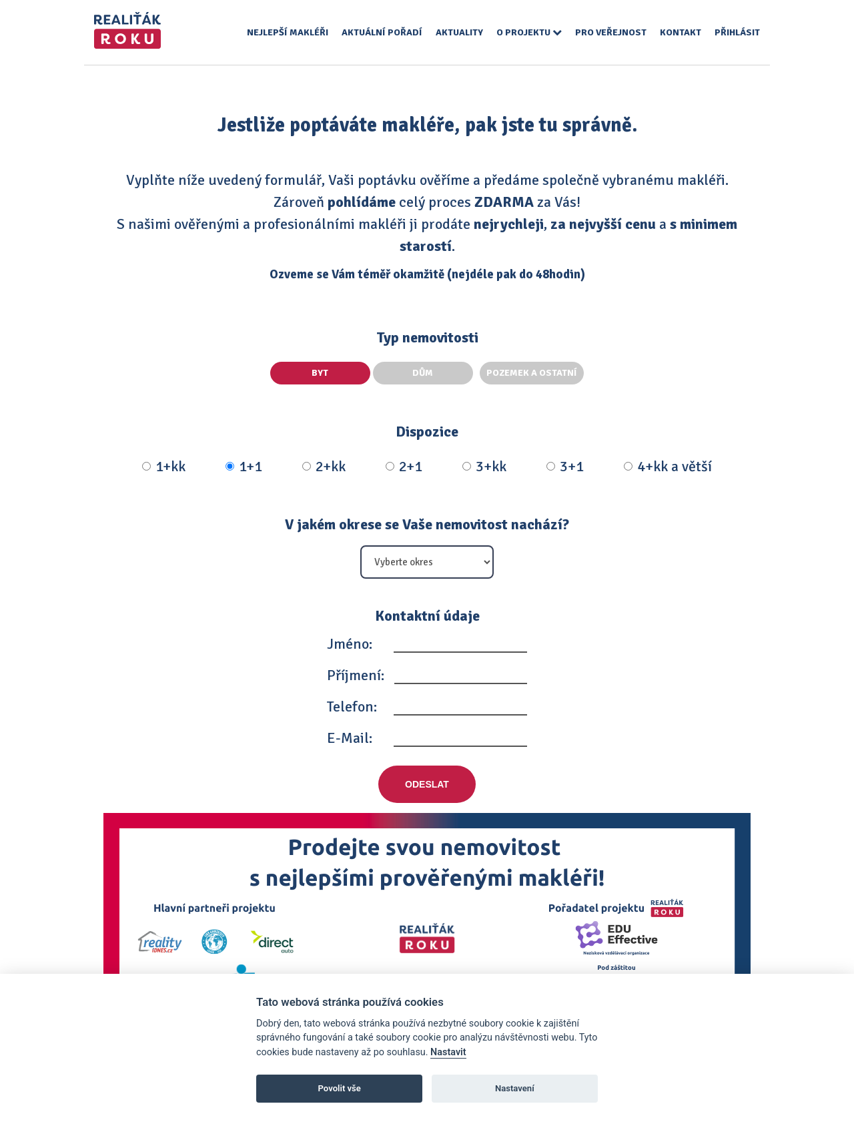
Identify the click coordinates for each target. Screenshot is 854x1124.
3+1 (565, 466)
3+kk (484, 466)
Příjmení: (355, 675)
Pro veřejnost (611, 32)
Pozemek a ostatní (531, 372)
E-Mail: (349, 738)
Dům (425, 372)
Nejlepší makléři (287, 32)
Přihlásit (737, 32)
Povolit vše (339, 1088)
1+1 (244, 466)
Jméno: (349, 644)
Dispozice (427, 432)
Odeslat (427, 784)
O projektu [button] (529, 32)
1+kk (163, 466)
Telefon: (352, 706)
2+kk (324, 466)
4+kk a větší (668, 466)
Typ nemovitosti (427, 337)
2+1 (404, 466)
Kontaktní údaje (427, 616)
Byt (320, 372)
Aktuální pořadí (382, 32)
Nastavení (514, 1088)
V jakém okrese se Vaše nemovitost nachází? (427, 524)
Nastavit (448, 1052)
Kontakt (680, 32)
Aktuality (459, 32)
